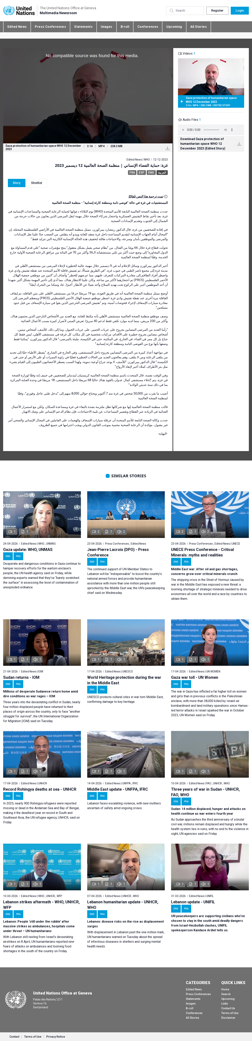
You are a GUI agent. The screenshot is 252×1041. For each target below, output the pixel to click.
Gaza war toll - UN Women (194, 677)
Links (224, 1003)
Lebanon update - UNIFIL (193, 902)
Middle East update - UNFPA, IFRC (117, 789)
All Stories (198, 27)
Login (240, 10)
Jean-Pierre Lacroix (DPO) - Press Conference (118, 552)
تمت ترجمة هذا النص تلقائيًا (145, 196)
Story (16, 183)
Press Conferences (50, 27)
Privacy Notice (55, 1036)
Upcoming (174, 27)
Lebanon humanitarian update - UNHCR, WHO (122, 905)
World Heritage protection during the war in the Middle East (124, 680)
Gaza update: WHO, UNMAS (28, 549)
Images (106, 27)
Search (226, 994)
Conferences (147, 27)
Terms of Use (229, 1013)
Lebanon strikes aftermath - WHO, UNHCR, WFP (41, 905)
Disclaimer (228, 1017)
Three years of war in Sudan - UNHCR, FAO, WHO (205, 792)
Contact (14, 1036)
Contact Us (228, 1008)
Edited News (17, 27)
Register (217, 10)
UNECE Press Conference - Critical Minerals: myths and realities (202, 552)
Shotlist (36, 183)
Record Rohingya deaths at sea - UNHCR (39, 789)
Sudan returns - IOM (21, 677)
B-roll (125, 27)
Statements (83, 27)
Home (225, 989)
